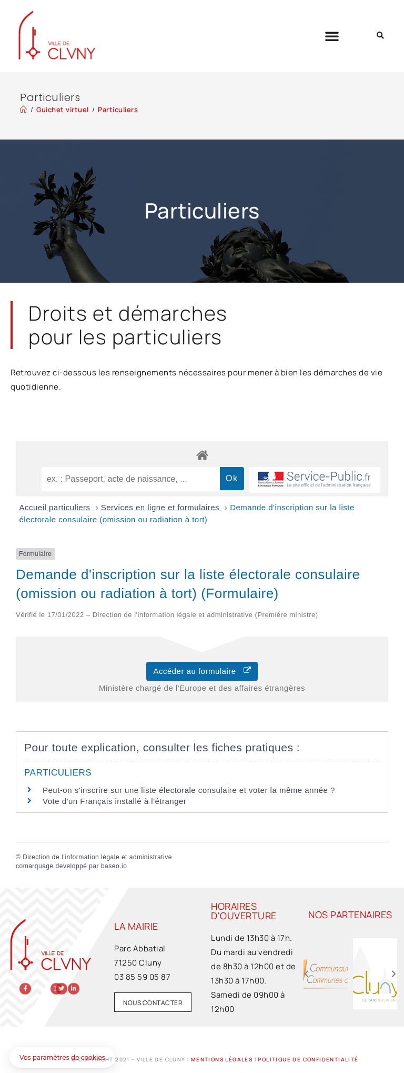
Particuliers (118, 109)
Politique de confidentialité (308, 1059)
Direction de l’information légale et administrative (97, 857)
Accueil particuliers (56, 507)
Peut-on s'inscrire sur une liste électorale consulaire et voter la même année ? (189, 790)
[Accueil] (23, 109)
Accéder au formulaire (201, 671)
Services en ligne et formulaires (161, 507)
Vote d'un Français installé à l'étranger (114, 801)
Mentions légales (221, 1059)
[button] (332, 36)
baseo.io (114, 866)
